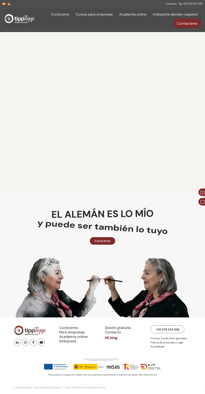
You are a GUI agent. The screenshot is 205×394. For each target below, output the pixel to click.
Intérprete (67, 341)
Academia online (73, 336)
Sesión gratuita (118, 327)
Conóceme (68, 327)
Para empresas (72, 332)
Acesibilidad (157, 346)
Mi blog (111, 337)
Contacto (113, 332)
